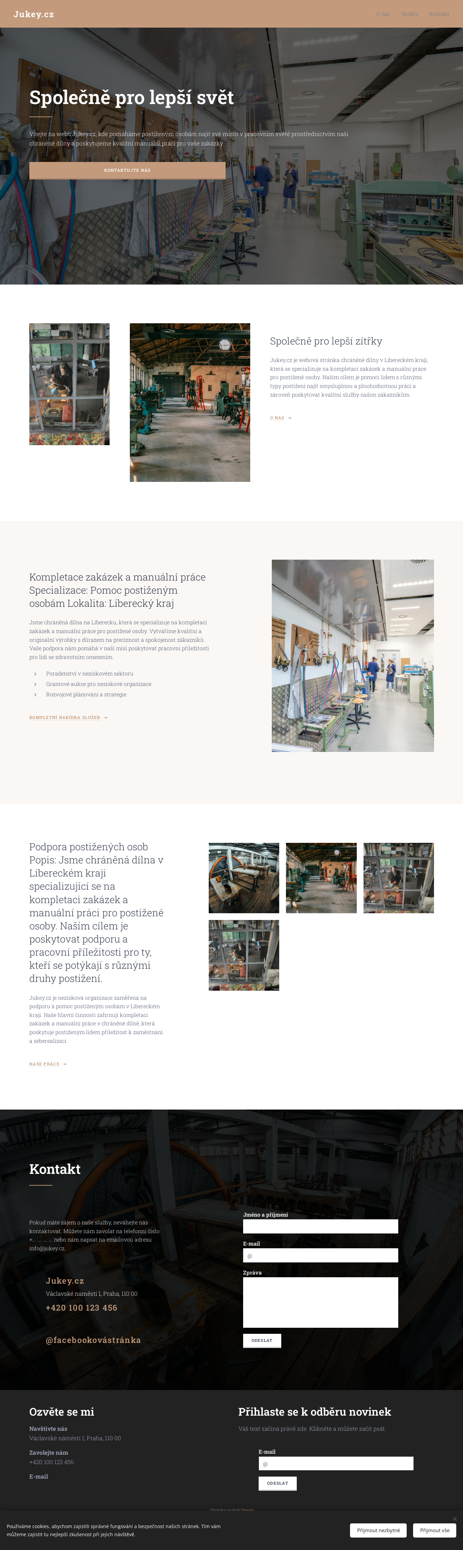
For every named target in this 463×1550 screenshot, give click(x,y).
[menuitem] (368, 13)
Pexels (247, 1510)
